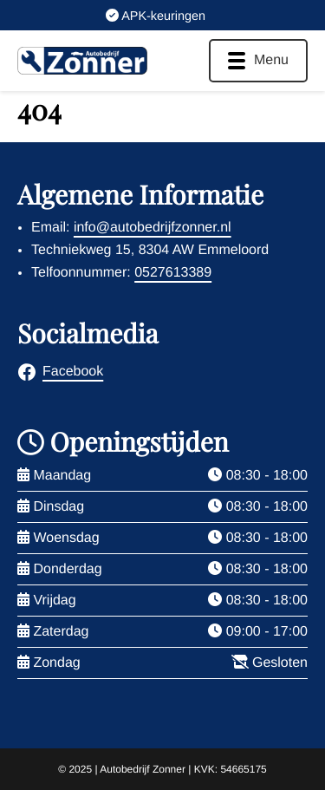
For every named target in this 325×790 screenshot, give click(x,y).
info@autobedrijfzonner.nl (152, 227)
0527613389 (172, 272)
